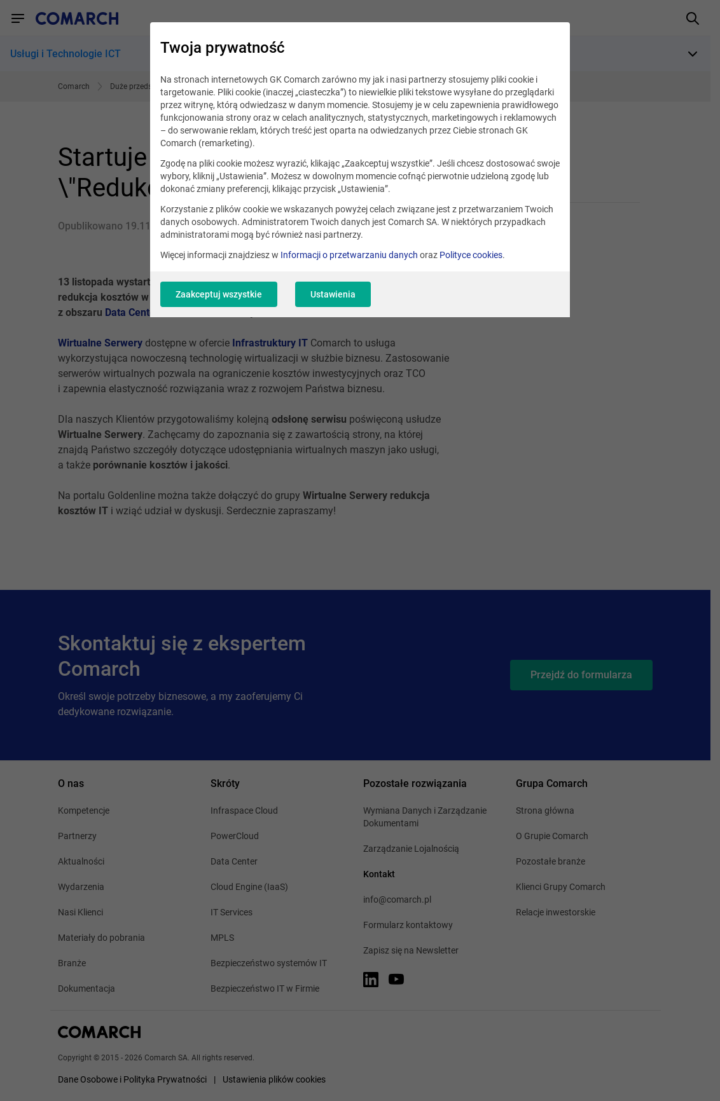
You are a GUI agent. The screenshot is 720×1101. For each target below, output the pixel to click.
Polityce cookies (471, 255)
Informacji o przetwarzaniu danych (349, 255)
